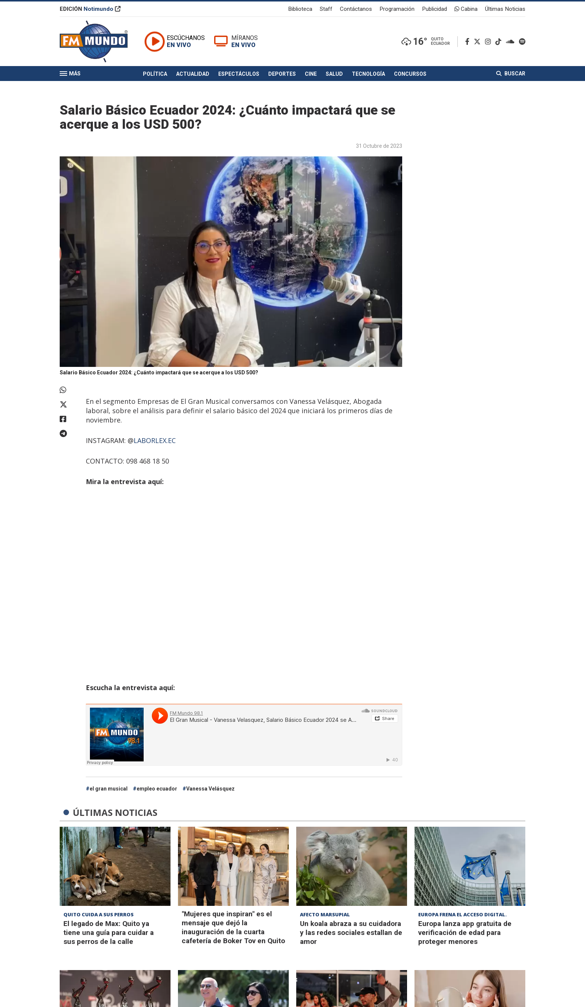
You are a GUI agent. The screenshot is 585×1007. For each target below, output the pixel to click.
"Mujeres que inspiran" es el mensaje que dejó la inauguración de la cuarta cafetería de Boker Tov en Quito (233, 927)
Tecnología (368, 74)
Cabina (466, 9)
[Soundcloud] (511, 42)
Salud (334, 74)
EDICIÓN (90, 9)
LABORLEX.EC (155, 440)
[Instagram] (489, 42)
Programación (396, 9)
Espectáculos (238, 74)
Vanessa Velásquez (210, 789)
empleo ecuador (157, 789)
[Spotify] (522, 42)
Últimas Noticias (505, 9)
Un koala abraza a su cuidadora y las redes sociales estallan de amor (351, 932)
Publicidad (434, 9)
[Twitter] (479, 42)
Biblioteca (300, 9)
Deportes (282, 74)
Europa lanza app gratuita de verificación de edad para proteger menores (465, 932)
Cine (311, 74)
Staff (326, 9)
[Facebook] (468, 42)
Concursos (410, 74)
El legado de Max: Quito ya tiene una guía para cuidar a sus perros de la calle (108, 932)
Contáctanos (356, 9)
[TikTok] (499, 42)
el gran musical (109, 789)
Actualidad (192, 74)
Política (155, 74)
